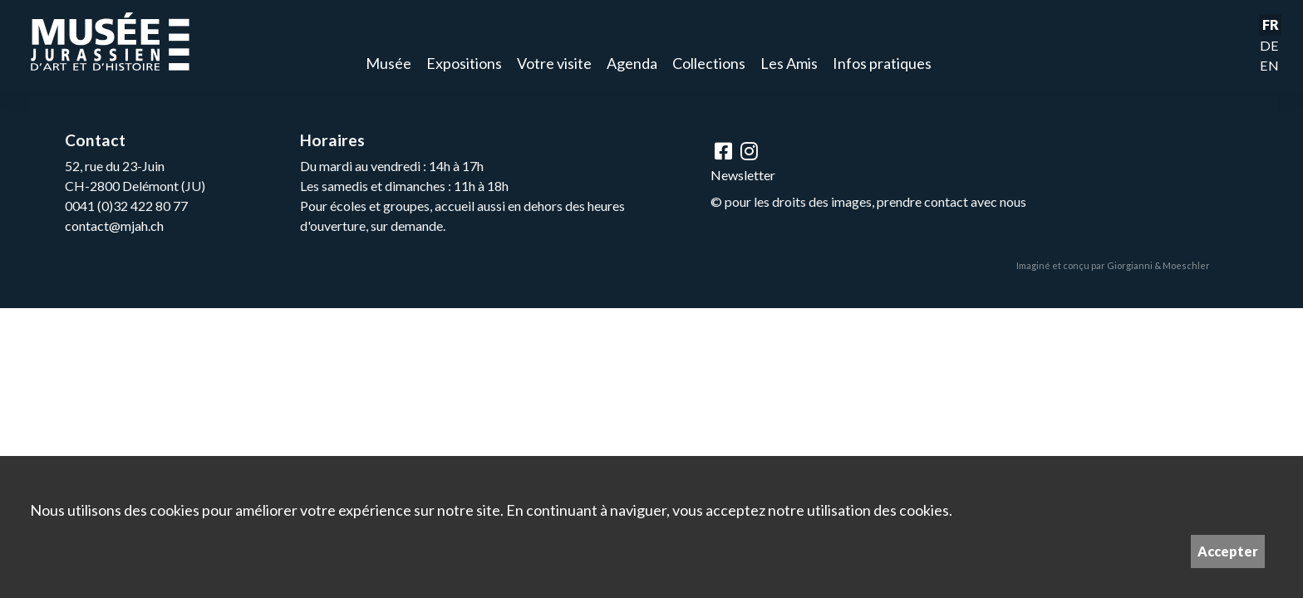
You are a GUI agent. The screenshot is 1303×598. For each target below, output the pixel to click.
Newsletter (743, 175)
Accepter (1227, 551)
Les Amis (789, 63)
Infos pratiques (882, 63)
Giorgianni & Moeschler (1158, 265)
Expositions (464, 63)
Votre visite (554, 63)
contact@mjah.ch (114, 225)
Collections (708, 63)
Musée (388, 63)
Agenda (632, 63)
